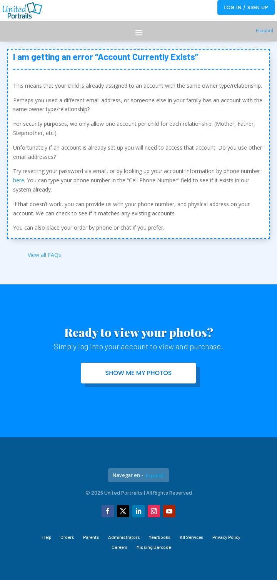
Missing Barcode (154, 547)
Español (264, 30)
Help (47, 537)
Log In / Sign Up (246, 7)
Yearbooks (160, 537)
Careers (120, 547)
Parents (91, 537)
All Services (192, 537)
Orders (67, 537)
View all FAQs (44, 254)
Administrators (124, 537)
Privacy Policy (226, 537)
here (18, 180)
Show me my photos (138, 372)
